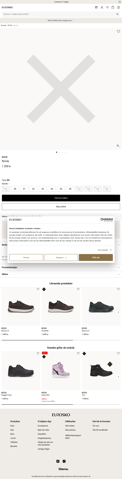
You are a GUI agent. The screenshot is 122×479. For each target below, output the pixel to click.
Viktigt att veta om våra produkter (45, 443)
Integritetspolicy (44, 438)
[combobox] (59, 14)
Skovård (13, 446)
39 (6, 189)
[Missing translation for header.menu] (119, 7)
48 (88, 189)
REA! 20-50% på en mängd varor (61, 20)
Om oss (96, 426)
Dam (12, 426)
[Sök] (117, 14)
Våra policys (70, 430)
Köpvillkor (42, 434)
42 (33, 189)
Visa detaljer (103, 250)
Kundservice (43, 426)
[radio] (6, 189)
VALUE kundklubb (100, 430)
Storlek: (5, 184)
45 (61, 189)
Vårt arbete (69, 426)
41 (24, 189)
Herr (12, 430)
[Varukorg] (113, 7)
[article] (20, 310)
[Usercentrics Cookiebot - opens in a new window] (102, 219)
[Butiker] (96, 7)
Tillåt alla (96, 257)
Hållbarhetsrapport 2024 (73, 436)
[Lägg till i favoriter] (118, 31)
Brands (3, 25)
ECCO (10, 25)
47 (79, 189)
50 (107, 189)
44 (52, 189)
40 (15, 189)
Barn (12, 434)
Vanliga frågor (44, 449)
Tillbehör (14, 442)
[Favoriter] (107, 7)
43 (42, 189)
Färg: (6, 180)
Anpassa (61, 257)
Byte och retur (43, 430)
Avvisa (26, 257)
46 (70, 189)
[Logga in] (102, 7)
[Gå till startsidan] (7, 7)
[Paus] (120, 2)
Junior (13, 438)
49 (98, 189)
